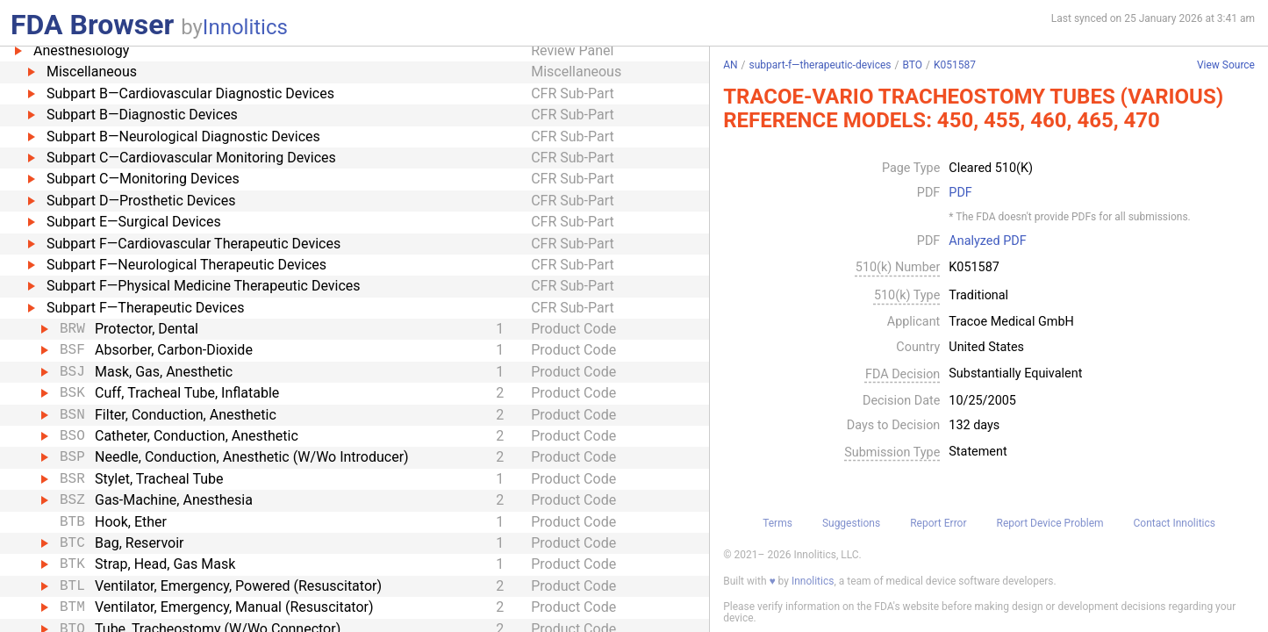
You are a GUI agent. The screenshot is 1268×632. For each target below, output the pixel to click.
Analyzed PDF (987, 241)
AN (730, 65)
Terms (777, 523)
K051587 (955, 65)
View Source (1226, 65)
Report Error (938, 523)
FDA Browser (92, 24)
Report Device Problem (1050, 523)
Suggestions (851, 523)
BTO (912, 65)
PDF (960, 193)
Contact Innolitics (1174, 523)
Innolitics (245, 27)
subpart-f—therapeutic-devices (820, 65)
